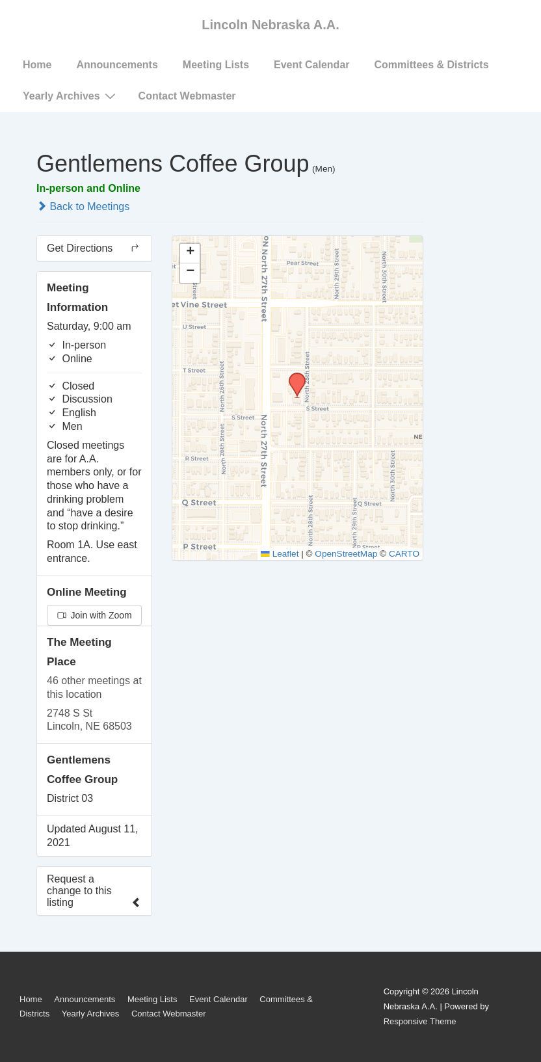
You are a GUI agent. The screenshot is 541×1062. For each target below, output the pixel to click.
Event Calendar (311, 64)
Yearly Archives (71, 95)
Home (37, 64)
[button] (293, 376)
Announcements (116, 64)
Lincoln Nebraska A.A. (270, 25)
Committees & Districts (432, 64)
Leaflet (279, 554)
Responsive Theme (420, 1021)
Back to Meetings (82, 206)
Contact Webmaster (187, 95)
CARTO (404, 554)
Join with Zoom (94, 615)
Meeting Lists (216, 64)
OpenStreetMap (346, 554)
